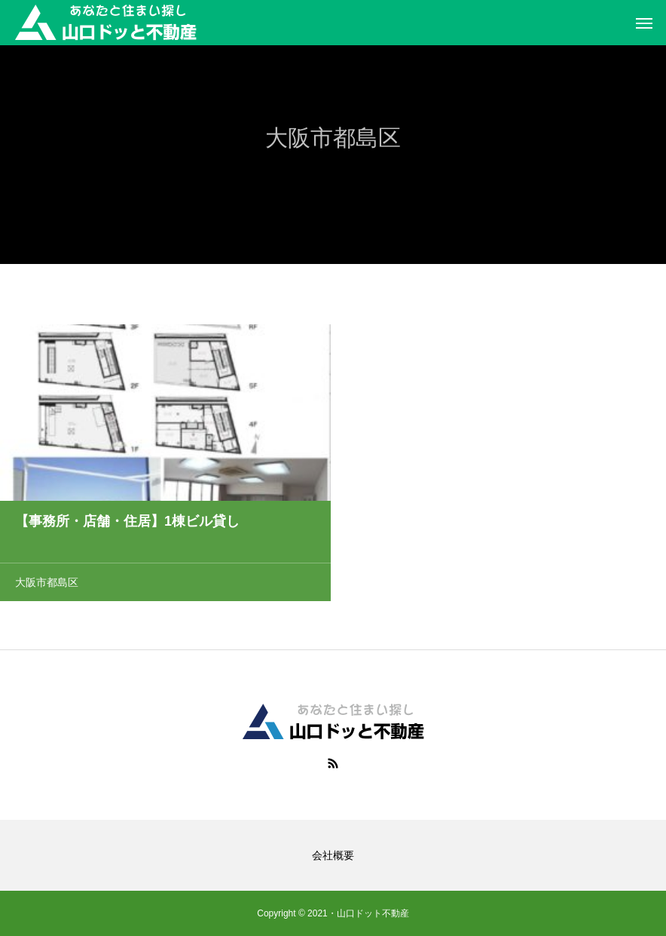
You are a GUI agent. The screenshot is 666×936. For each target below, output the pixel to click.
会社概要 (333, 855)
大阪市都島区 (46, 584)
